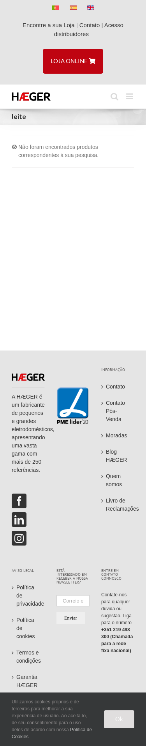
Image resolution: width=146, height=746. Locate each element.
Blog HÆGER (116, 456)
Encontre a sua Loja (48, 25)
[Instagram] (19, 538)
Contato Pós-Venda (115, 411)
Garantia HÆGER (26, 681)
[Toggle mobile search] (114, 96)
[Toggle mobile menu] (130, 96)
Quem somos (114, 480)
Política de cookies (25, 628)
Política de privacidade (28, 595)
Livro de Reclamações (118, 504)
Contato (89, 25)
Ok (119, 719)
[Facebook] (19, 501)
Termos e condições (28, 656)
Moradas (116, 435)
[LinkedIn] (19, 519)
